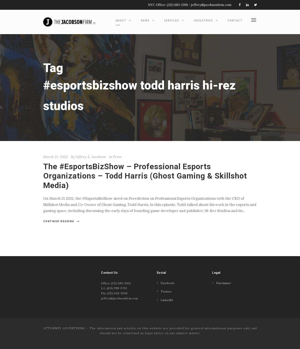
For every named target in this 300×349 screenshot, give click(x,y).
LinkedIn (167, 300)
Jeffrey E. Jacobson (91, 157)
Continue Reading (61, 221)
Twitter (166, 291)
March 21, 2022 (55, 157)
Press (117, 157)
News (145, 20)
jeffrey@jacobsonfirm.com (211, 5)
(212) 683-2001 (177, 5)
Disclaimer (223, 283)
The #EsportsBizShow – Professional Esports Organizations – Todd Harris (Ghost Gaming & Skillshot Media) (145, 176)
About (120, 20)
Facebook (167, 283)
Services (171, 20)
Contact (235, 20)
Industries (203, 20)
